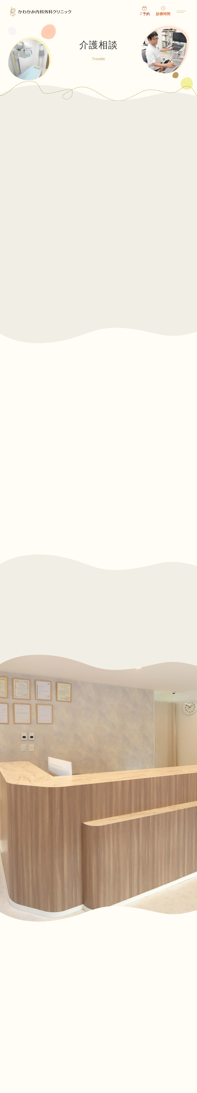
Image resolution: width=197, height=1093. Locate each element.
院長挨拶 (109, 1014)
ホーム (16, 996)
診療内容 (109, 1032)
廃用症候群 (61, 500)
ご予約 (144, 14)
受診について (21, 1014)
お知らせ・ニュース (119, 996)
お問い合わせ (21, 1050)
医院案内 (18, 1032)
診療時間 (163, 14)
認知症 (61, 436)
